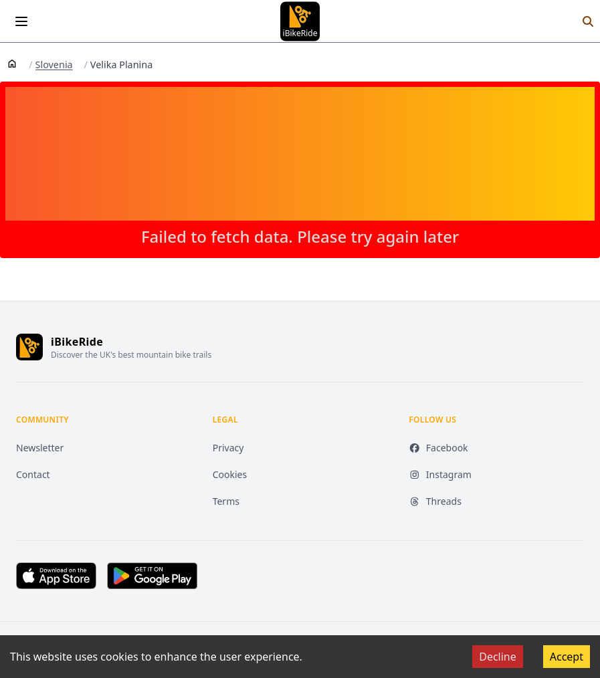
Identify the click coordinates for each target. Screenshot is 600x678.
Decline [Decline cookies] (497, 656)
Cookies (230, 474)
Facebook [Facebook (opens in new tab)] (438, 447)
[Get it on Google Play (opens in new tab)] (152, 575)
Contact (33, 474)
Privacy (228, 447)
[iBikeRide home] (29, 347)
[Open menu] (21, 21)
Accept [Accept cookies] (566, 656)
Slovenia (54, 65)
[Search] (588, 21)
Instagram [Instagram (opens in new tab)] (440, 474)
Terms (226, 501)
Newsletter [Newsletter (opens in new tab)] (40, 447)
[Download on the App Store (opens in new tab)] (56, 575)
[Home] (12, 63)
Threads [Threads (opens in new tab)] (435, 501)
